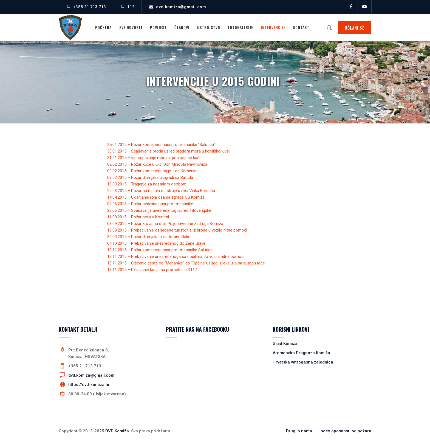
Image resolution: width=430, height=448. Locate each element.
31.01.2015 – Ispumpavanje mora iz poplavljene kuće (154, 157)
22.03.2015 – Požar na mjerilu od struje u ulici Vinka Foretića (161, 190)
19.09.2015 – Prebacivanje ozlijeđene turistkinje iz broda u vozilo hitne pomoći (177, 230)
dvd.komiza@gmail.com (181, 7)
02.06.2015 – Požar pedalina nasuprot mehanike (150, 203)
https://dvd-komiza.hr (89, 384)
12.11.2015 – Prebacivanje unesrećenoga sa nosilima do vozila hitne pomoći (175, 256)
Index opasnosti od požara (345, 431)
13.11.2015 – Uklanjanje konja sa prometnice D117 (152, 269)
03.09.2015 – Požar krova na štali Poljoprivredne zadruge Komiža (165, 223)
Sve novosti (131, 27)
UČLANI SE (354, 28)
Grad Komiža (285, 343)
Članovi (182, 27)
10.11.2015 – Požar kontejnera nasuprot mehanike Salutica (160, 249)
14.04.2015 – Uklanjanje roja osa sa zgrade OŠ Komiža (156, 197)
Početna (103, 27)
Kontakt (301, 27)
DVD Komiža (117, 431)
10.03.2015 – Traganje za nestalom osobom (146, 184)
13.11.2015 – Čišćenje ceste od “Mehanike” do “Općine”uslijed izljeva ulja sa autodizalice (186, 263)
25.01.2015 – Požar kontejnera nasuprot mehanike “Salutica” (161, 144)
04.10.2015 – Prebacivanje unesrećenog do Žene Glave (156, 243)
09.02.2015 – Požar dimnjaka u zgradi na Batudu (150, 177)
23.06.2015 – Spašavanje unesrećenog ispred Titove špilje (159, 210)
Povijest (158, 27)
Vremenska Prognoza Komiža (301, 352)
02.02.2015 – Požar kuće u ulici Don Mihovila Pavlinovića (157, 164)
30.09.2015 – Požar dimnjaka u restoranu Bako (149, 236)
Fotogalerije (240, 27)
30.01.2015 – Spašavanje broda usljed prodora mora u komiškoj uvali (168, 151)
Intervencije (273, 27)
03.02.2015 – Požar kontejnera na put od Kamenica (153, 170)
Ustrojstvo (208, 27)
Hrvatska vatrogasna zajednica (303, 362)
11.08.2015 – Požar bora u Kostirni (138, 217)
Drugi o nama (299, 431)
